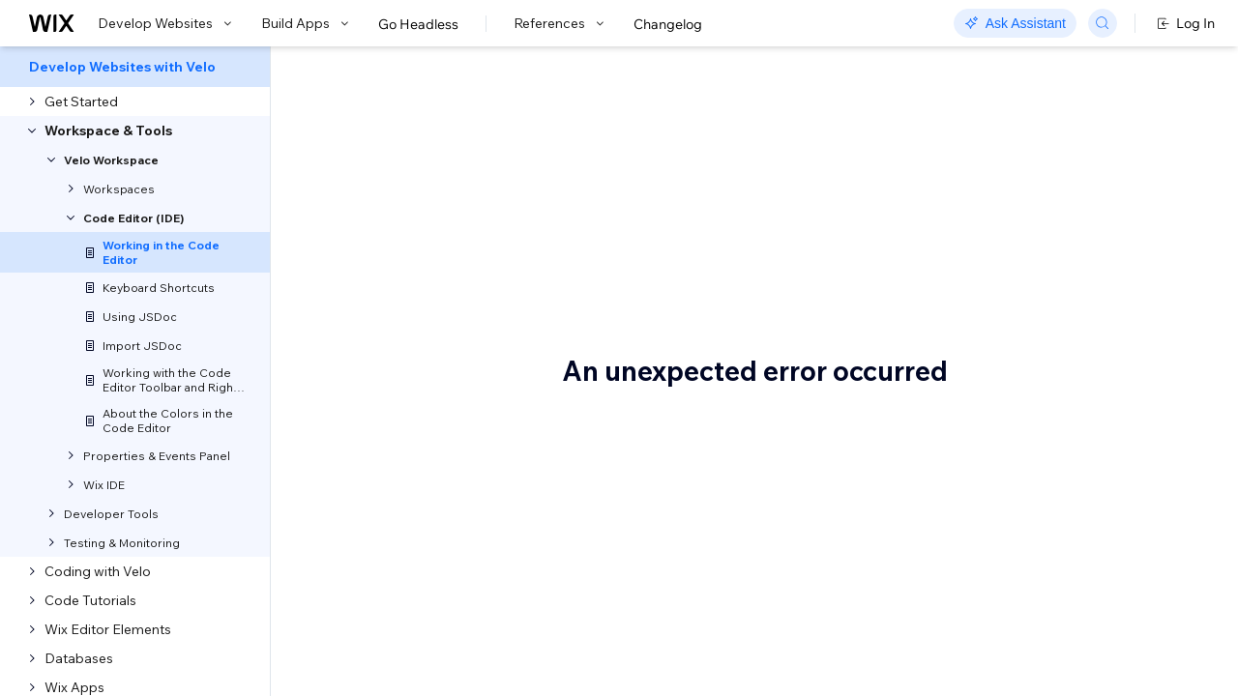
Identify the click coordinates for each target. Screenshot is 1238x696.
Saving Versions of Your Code (1093, 513)
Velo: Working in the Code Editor (558, 159)
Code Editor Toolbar (1063, 229)
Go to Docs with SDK (990, 69)
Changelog (668, 24)
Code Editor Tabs (1055, 200)
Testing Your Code (1058, 484)
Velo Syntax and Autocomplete (1052, 295)
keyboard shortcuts (511, 401)
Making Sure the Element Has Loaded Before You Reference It (1095, 351)
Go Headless (418, 24)
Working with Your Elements (1088, 397)
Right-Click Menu (1056, 258)
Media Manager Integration (1087, 455)
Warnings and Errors (1065, 426)
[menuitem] (135, 66)
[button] (390, 228)
